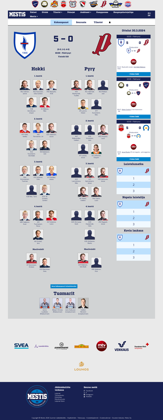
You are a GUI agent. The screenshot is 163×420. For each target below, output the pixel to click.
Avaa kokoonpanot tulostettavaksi (64, 286)
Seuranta (81, 22)
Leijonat (57, 393)
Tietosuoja (81, 418)
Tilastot (98, 22)
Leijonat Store (60, 401)
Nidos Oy (128, 418)
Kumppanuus (102, 12)
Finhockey (58, 397)
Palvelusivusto (60, 399)
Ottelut (45, 12)
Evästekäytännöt (93, 418)
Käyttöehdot (71, 418)
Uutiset (33, 12)
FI (149, 13)
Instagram (89, 395)
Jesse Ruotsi (126, 152)
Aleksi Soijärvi (126, 110)
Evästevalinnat (105, 418)
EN (149, 15)
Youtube (89, 396)
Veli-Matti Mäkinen (139, 67)
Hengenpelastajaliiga (123, 12)
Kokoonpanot (61, 22)
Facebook (89, 391)
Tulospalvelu (59, 395)
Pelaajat (71, 12)
